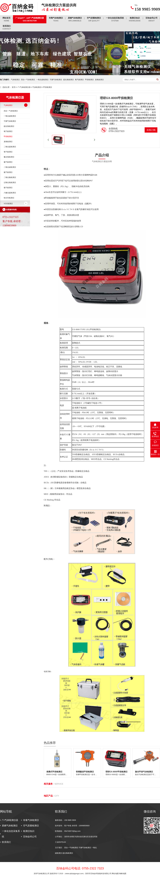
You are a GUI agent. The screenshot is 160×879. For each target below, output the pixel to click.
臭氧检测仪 (99, 80)
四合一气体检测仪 (28, 80)
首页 (13, 87)
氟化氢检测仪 (9, 157)
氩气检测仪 (8, 188)
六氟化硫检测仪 (10, 193)
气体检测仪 (15, 80)
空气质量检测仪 (94, 19)
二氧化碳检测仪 (10, 167)
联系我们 (6, 27)
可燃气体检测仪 (56, 80)
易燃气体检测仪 (75, 19)
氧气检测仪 (79, 80)
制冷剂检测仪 (9, 198)
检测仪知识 (134, 19)
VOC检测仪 (8, 204)
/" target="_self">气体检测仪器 (30, 19)
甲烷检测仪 (89, 80)
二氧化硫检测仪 (10, 147)
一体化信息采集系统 (115, 19)
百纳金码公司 (152, 19)
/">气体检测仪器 (23, 87)
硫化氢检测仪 (68, 80)
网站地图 (115, 874)
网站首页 (6, 19)
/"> (1, 33)
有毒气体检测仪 (56, 19)
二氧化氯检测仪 (10, 177)
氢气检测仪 (8, 152)
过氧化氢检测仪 (10, 182)
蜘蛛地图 (122, 874)
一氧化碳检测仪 (42, 80)
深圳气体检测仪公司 (42, 874)
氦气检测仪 (8, 172)
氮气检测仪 (8, 162)
